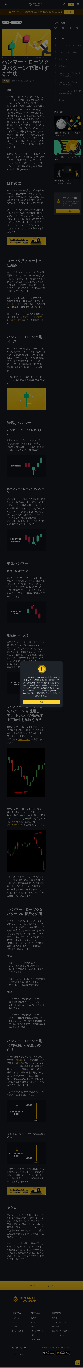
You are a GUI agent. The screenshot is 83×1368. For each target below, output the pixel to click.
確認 (41, 702)
